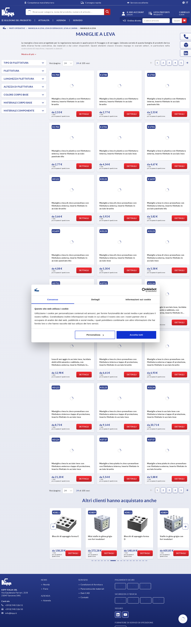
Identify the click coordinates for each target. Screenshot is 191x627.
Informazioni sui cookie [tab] (138, 299)
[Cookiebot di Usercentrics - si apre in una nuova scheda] (144, 290)
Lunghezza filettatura (19, 78)
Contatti (85, 597)
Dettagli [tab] (95, 299)
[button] (92, 560)
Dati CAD (85, 593)
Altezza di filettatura (18, 86)
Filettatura (11, 70)
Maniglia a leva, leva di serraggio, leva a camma (53, 28)
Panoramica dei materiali (92, 589)
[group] (65, 533)
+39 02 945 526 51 (12, 605)
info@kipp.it (9, 613)
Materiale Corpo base (18, 102)
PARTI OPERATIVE (17, 28)
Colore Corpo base (16, 94)
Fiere (45, 589)
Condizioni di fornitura (92, 584)
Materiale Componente (19, 110)
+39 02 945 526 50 (12, 609)
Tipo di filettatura (16, 63)
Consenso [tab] (52, 299)
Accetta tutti (136, 335)
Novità (46, 584)
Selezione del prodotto (16, 20)
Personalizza (95, 335)
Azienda (61, 20)
